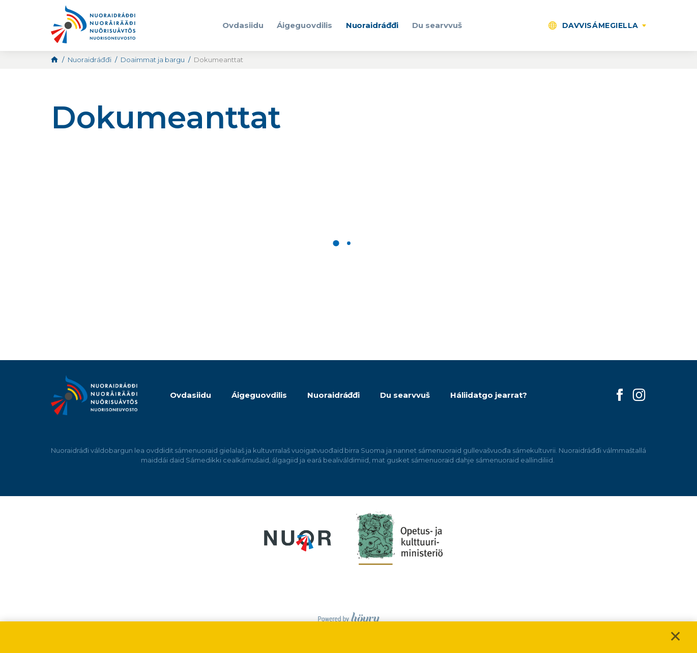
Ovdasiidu (243, 25)
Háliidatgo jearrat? (488, 395)
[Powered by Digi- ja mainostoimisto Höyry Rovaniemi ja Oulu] (349, 616)
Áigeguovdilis (304, 25)
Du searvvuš (437, 25)
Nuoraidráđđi (372, 25)
